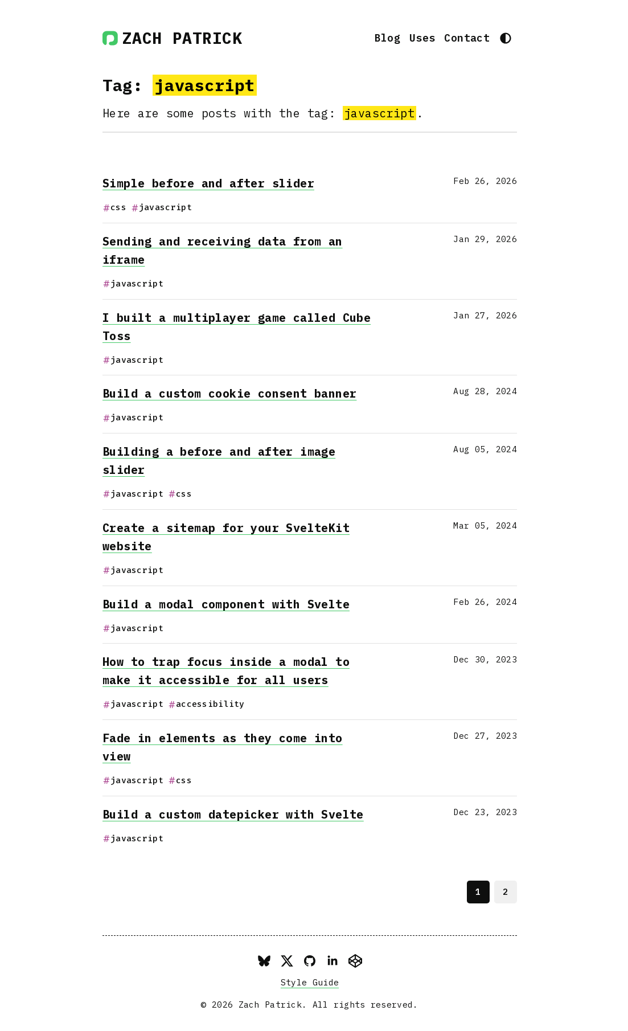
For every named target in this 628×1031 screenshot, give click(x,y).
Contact (467, 37)
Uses (422, 37)
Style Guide (310, 982)
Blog (387, 37)
